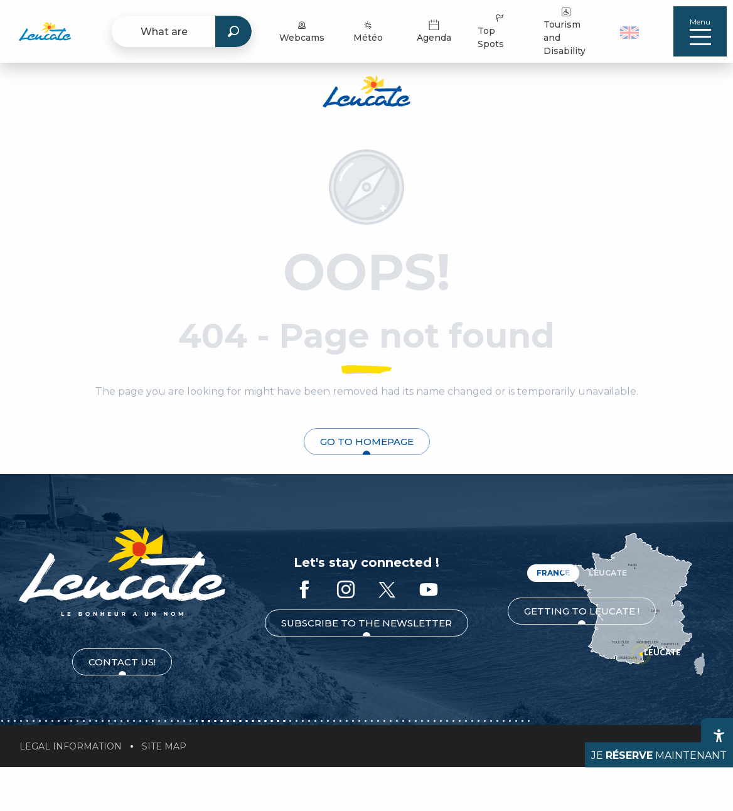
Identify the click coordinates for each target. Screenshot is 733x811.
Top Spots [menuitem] (492, 31)
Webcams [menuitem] (301, 31)
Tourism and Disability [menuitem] (564, 31)
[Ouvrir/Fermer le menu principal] (700, 31)
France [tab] (553, 572)
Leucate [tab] (608, 572)
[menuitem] (44, 31)
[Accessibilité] (718, 736)
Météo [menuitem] (368, 31)
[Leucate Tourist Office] (366, 93)
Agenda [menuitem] (434, 31)
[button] (631, 31)
